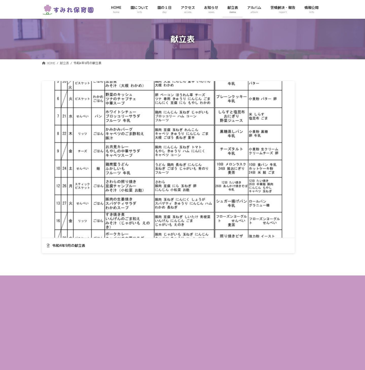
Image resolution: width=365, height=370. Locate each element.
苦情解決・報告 (151, 329)
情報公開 (147, 338)
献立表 (145, 311)
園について (148, 275)
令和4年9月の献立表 (66, 143)
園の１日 (147, 284)
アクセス (147, 293)
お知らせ (147, 302)
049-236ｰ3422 (62, 335)
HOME (145, 266)
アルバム (147, 320)
